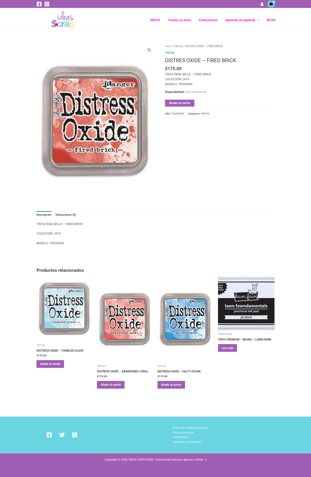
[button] (259, 20)
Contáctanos (178, 437)
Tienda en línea (183, 20)
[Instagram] (47, 4)
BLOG (272, 20)
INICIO (160, 20)
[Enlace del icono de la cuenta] (262, 4)
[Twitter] (57, 434)
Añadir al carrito (179, 103)
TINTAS (178, 46)
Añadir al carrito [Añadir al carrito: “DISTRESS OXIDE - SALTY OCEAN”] (174, 386)
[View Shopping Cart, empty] (271, 4)
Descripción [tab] (44, 215)
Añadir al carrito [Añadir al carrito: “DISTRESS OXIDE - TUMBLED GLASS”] (53, 365)
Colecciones (211, 20)
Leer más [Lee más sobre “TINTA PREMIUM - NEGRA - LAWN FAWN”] (230, 350)
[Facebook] (39, 4)
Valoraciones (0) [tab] (67, 215)
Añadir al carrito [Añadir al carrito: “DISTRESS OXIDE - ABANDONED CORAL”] (113, 386)
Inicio (168, 46)
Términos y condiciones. (186, 441)
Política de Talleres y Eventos (189, 427)
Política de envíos (182, 432)
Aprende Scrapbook (244, 20)
